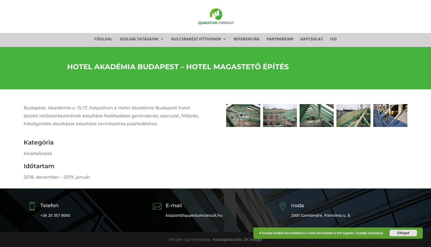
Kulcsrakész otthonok (196, 39)
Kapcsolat (311, 39)
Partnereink (280, 39)
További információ (369, 233)
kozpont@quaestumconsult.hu (194, 215)
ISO (333, 39)
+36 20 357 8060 (55, 215)
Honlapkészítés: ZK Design (237, 239)
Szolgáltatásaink (139, 39)
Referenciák (246, 39)
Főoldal (103, 39)
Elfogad (403, 233)
